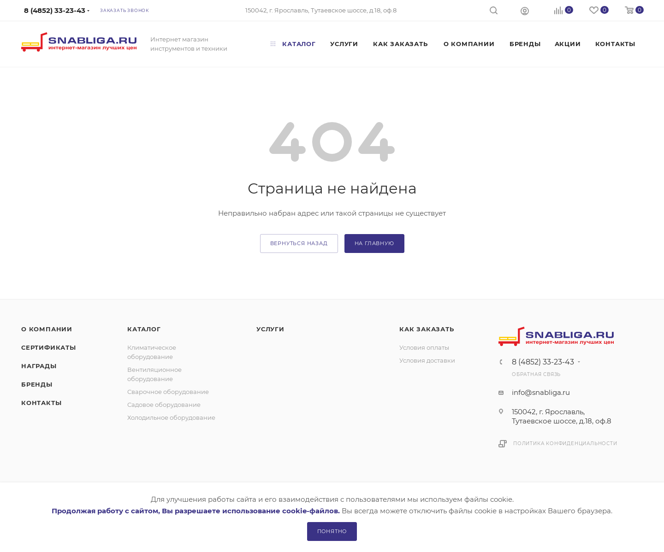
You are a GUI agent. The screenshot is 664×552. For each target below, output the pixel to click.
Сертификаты (48, 347)
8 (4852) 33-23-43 (543, 362)
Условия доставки (427, 360)
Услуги (270, 329)
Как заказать (426, 329)
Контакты (41, 402)
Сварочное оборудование (168, 391)
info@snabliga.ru (541, 392)
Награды (39, 366)
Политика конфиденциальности (565, 443)
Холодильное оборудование (171, 417)
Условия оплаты (424, 347)
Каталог (144, 329)
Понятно (332, 531)
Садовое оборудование (164, 404)
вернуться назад (299, 243)
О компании (46, 329)
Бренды (37, 384)
